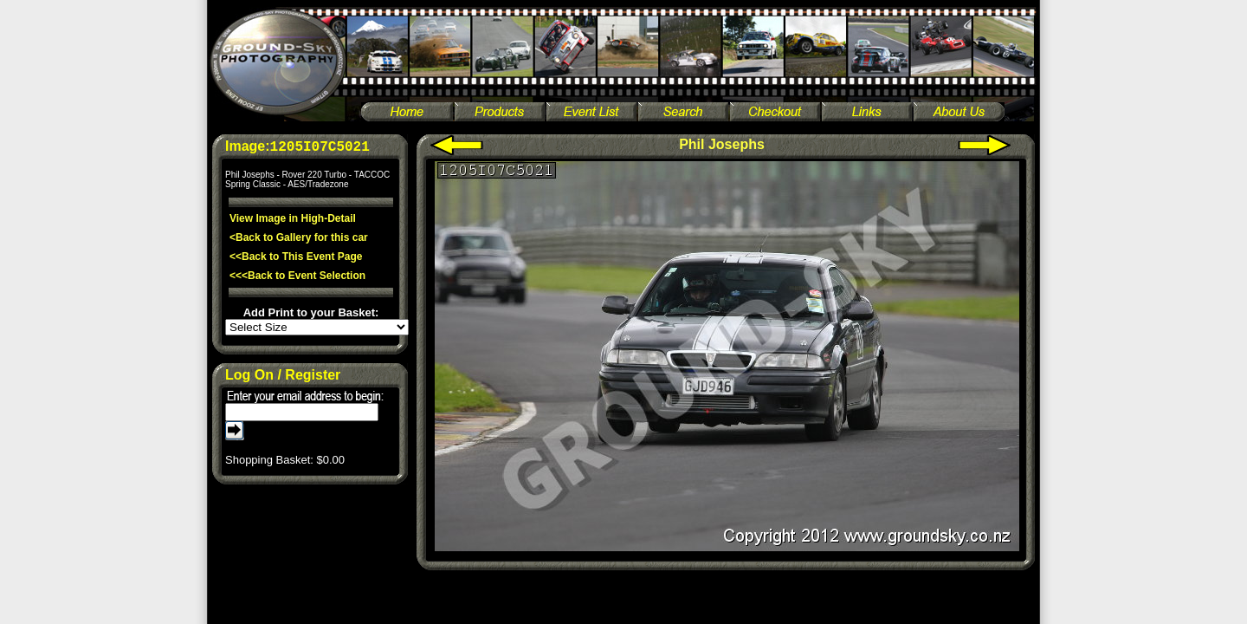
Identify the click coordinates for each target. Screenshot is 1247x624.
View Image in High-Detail (292, 218)
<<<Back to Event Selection (297, 276)
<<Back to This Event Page (295, 256)
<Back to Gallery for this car (298, 237)
